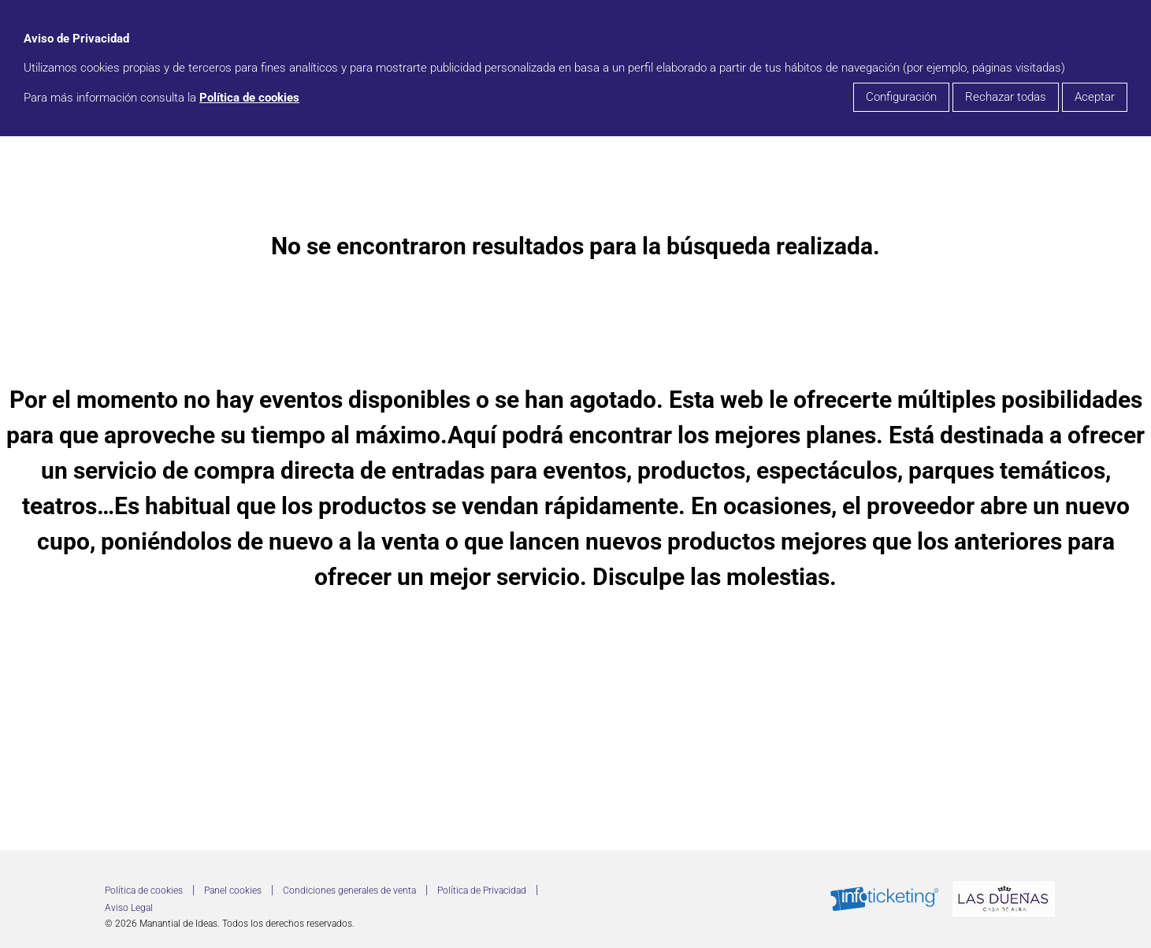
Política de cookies (249, 98)
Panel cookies (233, 890)
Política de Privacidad (481, 890)
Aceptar (1095, 97)
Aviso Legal (129, 907)
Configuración (901, 97)
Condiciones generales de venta (349, 890)
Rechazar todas (1005, 97)
